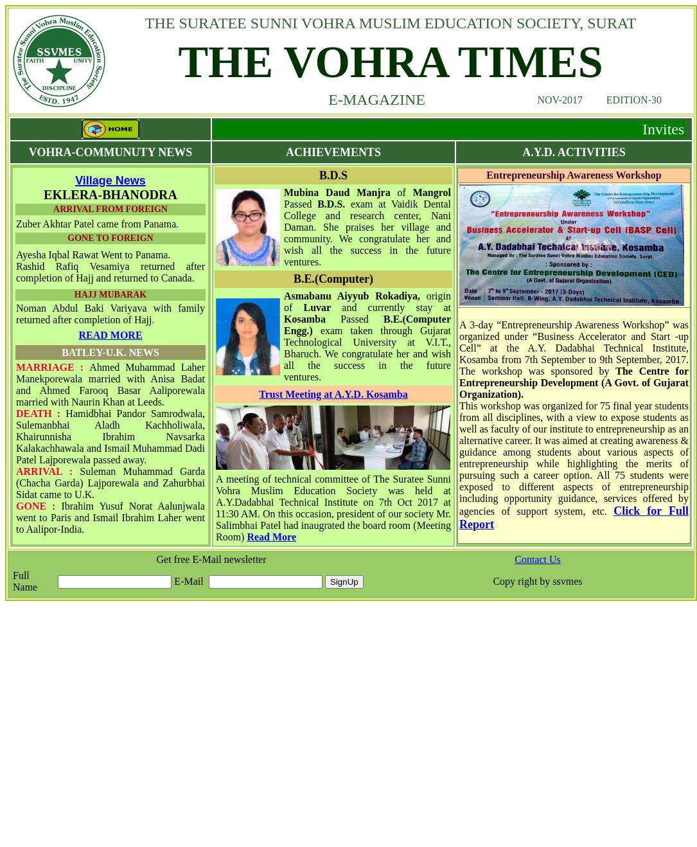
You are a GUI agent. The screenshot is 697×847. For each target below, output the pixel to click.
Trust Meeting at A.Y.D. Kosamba (333, 394)
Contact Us (538, 559)
